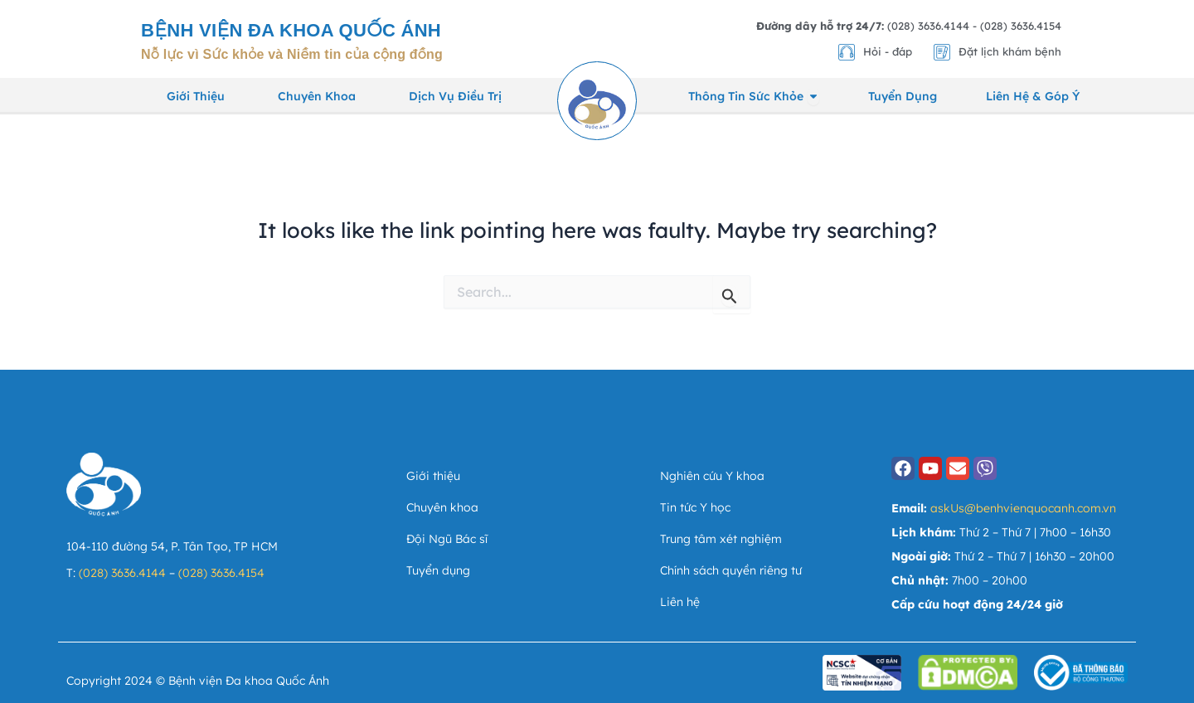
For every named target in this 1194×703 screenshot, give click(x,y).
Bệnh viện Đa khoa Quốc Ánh (291, 30)
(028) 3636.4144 (122, 572)
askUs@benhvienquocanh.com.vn (1023, 508)
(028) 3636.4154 (221, 572)
